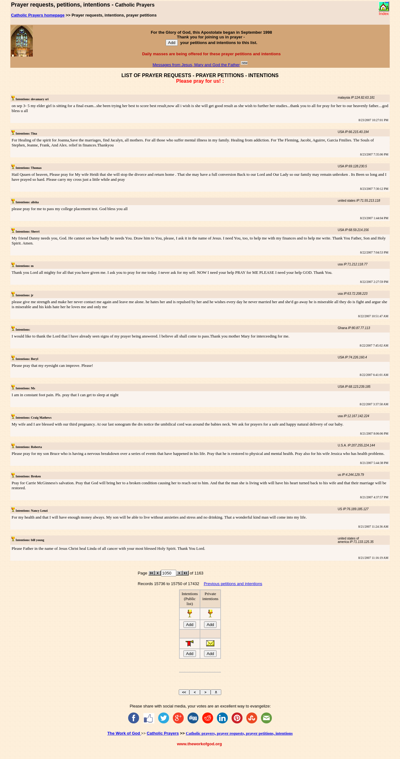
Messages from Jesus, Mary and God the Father (196, 64)
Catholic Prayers (163, 733)
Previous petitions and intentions (233, 583)
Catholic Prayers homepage (37, 15)
